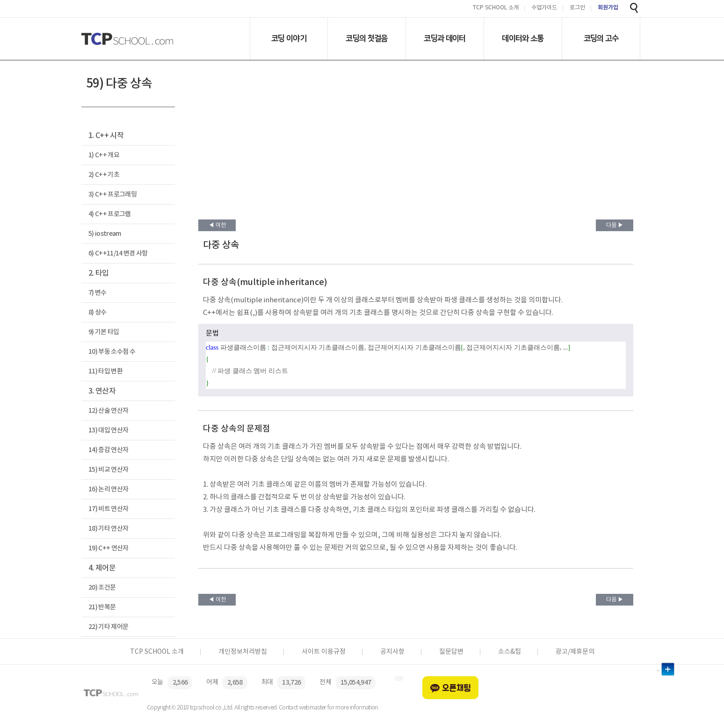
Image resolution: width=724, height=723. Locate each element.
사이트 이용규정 (324, 652)
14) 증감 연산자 (108, 450)
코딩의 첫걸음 (366, 38)
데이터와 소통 (522, 38)
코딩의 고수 (601, 38)
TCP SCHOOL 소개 (496, 8)
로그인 (577, 8)
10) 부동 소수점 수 (111, 352)
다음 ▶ (614, 225)
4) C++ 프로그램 (109, 214)
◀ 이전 (217, 225)
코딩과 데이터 (444, 38)
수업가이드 (544, 8)
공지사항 (392, 652)
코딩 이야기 (288, 38)
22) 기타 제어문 (108, 627)
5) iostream (104, 234)
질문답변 (451, 652)
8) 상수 (97, 312)
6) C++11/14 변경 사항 (118, 253)
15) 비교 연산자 (108, 470)
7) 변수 (97, 293)
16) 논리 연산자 (108, 489)
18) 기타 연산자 (108, 529)
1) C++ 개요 (103, 155)
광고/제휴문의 (575, 652)
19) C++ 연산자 (108, 548)
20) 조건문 (102, 588)
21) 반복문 (102, 607)
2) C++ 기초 (103, 175)
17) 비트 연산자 (108, 509)
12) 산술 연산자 (108, 411)
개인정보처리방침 (242, 652)
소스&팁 (509, 652)
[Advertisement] (415, 149)
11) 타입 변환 (105, 371)
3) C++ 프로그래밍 (112, 194)
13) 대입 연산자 (108, 430)
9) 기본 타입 (103, 332)
